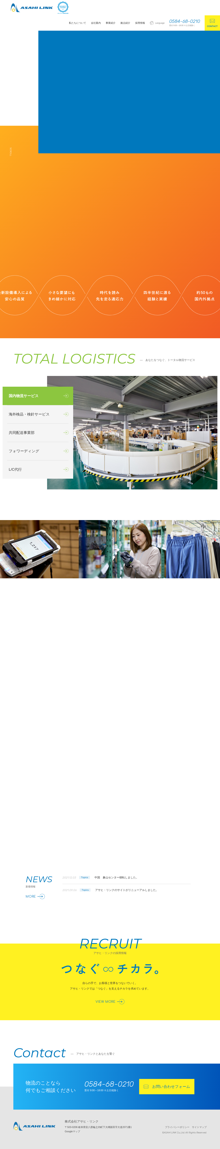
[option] (132, 432)
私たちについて (77, 23)
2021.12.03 (100, 878)
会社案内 (96, 23)
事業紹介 (111, 23)
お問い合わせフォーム (167, 1086)
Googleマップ (72, 1131)
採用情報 (140, 23)
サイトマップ (199, 1127)
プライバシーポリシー (177, 1127)
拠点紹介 (125, 23)
